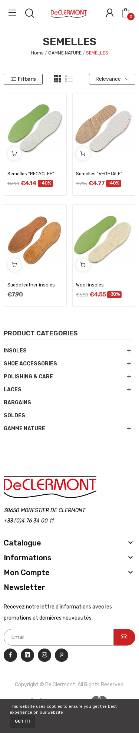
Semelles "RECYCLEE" (30, 173)
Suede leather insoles (31, 285)
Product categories (41, 333)
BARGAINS (17, 402)
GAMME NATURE (24, 428)
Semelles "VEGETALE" (99, 173)
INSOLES (15, 351)
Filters (23, 79)
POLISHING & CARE (28, 377)
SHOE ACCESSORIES (30, 364)
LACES (12, 390)
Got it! (22, 721)
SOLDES (14, 415)
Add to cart (14, 153)
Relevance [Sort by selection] (112, 79)
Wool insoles (90, 285)
